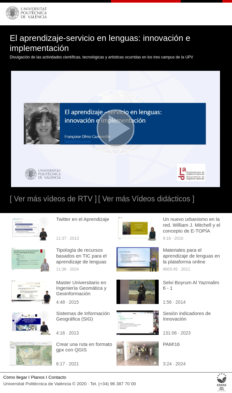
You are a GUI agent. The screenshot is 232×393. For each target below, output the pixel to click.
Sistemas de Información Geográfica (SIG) (83, 316)
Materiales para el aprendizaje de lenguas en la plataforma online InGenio (191, 258)
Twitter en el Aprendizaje (82, 219)
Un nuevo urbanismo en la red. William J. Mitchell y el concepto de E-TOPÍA (191, 225)
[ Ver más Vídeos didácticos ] (146, 199)
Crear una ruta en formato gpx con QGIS (84, 346)
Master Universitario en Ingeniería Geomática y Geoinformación (81, 288)
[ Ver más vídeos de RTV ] (53, 199)
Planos (38, 377)
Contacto (57, 377)
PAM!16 (171, 344)
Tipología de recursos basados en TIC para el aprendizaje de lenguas (81, 255)
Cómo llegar (15, 377)
